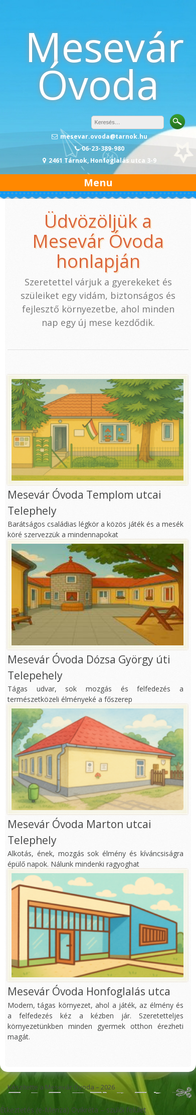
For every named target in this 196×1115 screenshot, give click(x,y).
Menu (98, 182)
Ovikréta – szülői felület (108, 1109)
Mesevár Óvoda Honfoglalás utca (89, 991)
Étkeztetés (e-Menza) (34, 1109)
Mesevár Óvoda (104, 65)
